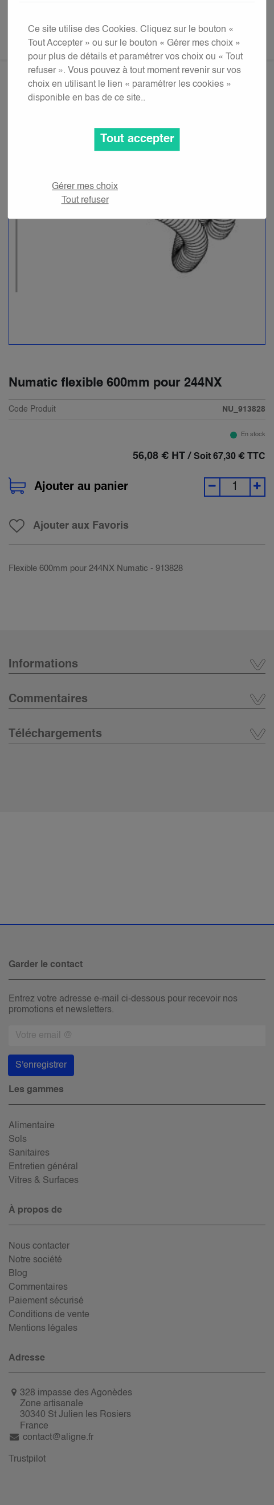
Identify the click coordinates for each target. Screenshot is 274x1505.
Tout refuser (85, 200)
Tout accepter (137, 139)
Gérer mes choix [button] (85, 186)
